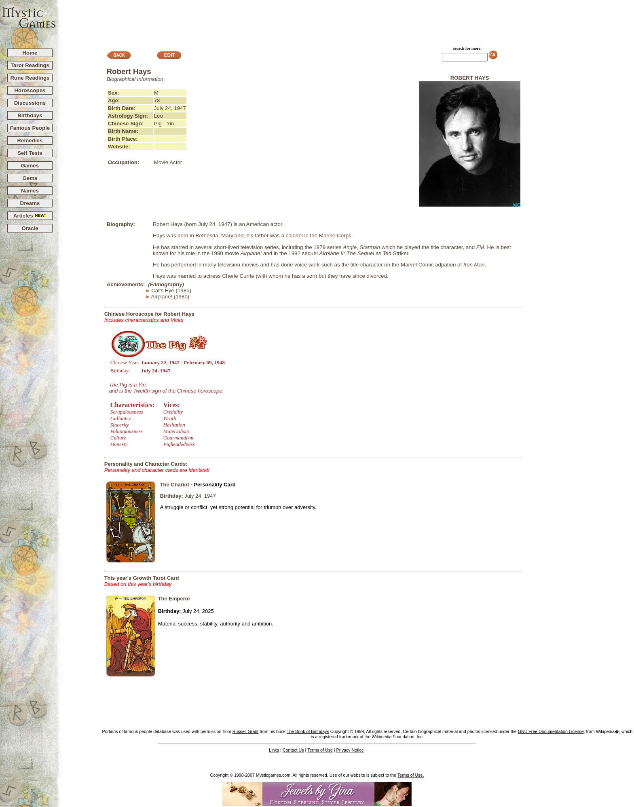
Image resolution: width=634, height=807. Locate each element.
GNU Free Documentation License (551, 731)
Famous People (30, 128)
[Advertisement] (345, 20)
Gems (29, 178)
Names (30, 191)
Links (274, 750)
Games (30, 166)
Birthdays (29, 115)
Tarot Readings (30, 65)
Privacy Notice (350, 750)
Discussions (30, 103)
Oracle (29, 228)
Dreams (30, 203)
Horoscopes (29, 90)
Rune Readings (29, 78)
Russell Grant (245, 731)
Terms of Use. (410, 775)
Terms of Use (320, 750)
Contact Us (293, 750)
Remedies (29, 140)
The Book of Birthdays (308, 731)
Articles (30, 216)
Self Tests (29, 153)
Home (29, 53)
